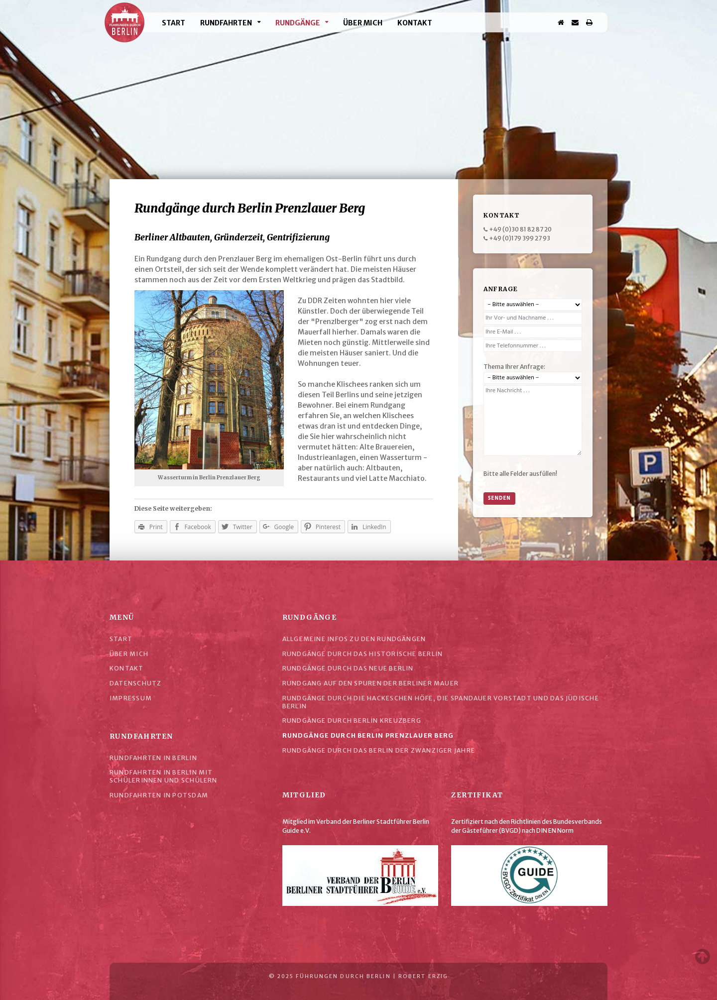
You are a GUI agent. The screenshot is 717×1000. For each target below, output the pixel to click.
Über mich (362, 22)
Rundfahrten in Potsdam (159, 795)
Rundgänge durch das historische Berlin (362, 654)
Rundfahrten (226, 22)
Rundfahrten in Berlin (153, 758)
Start (173, 22)
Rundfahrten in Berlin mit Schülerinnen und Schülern (164, 776)
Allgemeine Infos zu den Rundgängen (354, 639)
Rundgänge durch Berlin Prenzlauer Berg (368, 735)
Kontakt (414, 22)
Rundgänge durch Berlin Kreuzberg (351, 720)
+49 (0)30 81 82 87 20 (520, 229)
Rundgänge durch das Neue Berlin (348, 668)
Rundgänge (297, 22)
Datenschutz (135, 683)
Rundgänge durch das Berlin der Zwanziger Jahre (378, 750)
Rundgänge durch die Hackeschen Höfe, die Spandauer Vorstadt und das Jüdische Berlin (440, 702)
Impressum (131, 698)
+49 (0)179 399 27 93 (519, 238)
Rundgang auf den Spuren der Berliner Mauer (370, 683)
